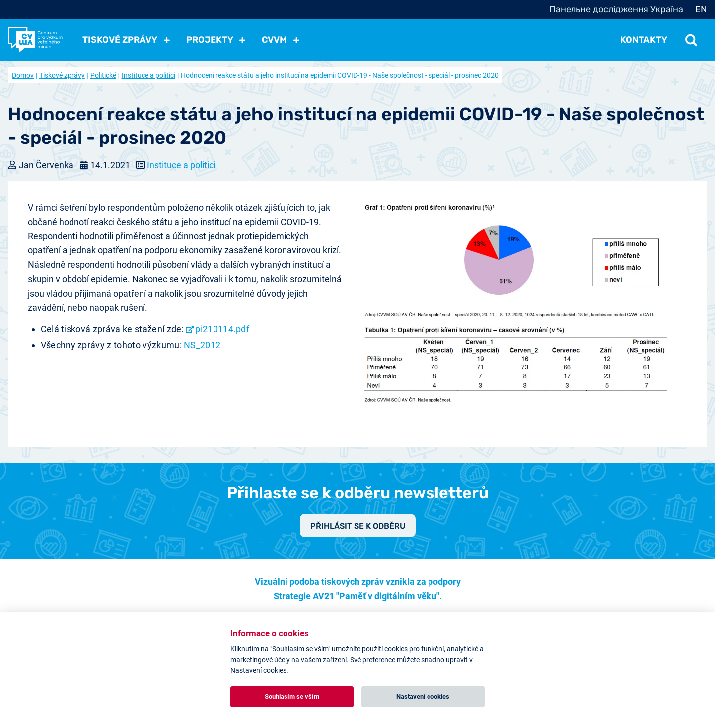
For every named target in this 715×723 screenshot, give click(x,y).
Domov (23, 75)
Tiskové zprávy (62, 75)
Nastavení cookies (422, 696)
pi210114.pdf (222, 329)
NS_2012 (202, 345)
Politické (103, 75)
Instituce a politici (148, 75)
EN (701, 9)
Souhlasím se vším (292, 696)
